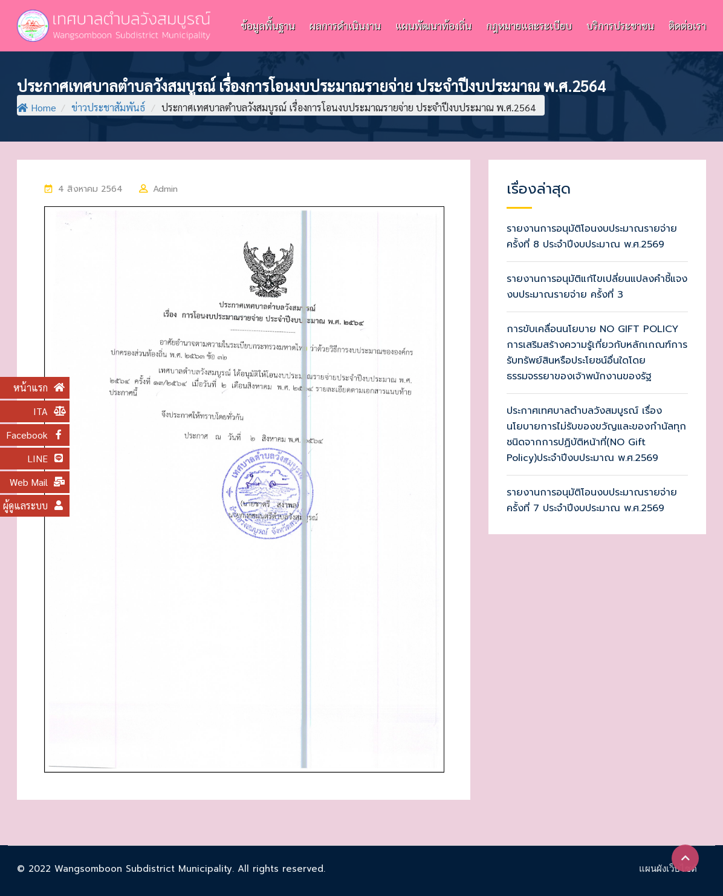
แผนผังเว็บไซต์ (668, 868)
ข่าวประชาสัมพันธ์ (108, 107)
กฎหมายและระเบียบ (529, 25)
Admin (165, 189)
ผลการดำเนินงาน (345, 25)
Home (36, 107)
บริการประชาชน (620, 25)
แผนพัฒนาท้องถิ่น (433, 25)
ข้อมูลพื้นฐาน (268, 25)
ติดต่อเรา (687, 25)
